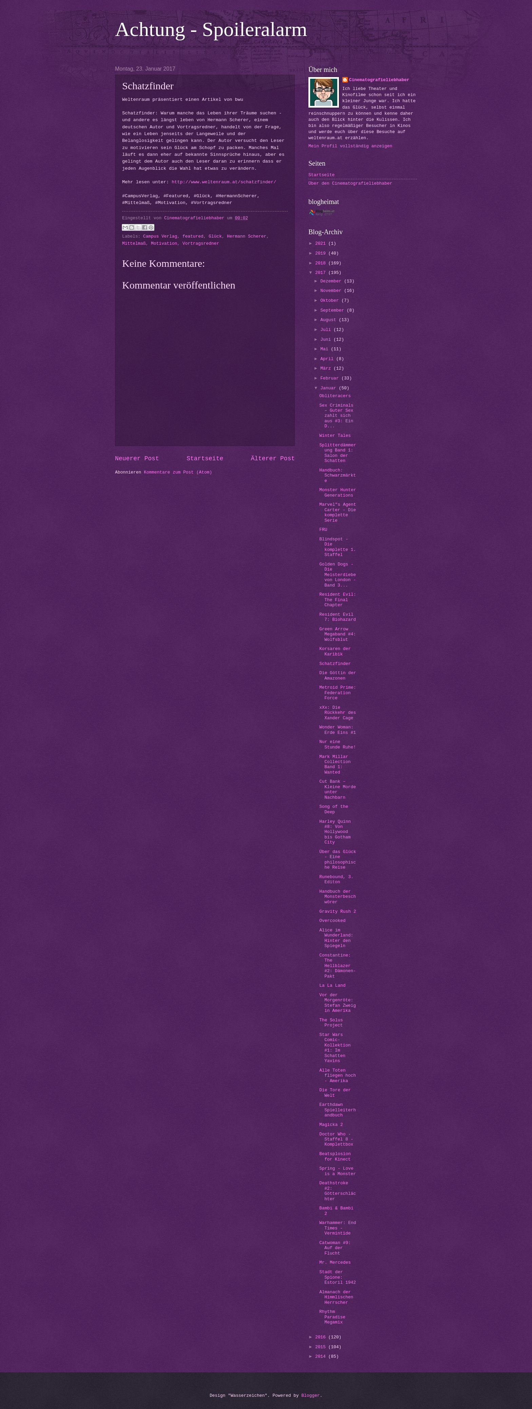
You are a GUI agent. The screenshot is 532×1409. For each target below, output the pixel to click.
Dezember (332, 281)
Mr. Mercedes (335, 1262)
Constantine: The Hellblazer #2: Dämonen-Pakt (337, 966)
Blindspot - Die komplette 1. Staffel (337, 547)
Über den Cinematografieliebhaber (350, 183)
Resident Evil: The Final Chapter (337, 600)
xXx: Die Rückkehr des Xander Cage (337, 713)
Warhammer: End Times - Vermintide (337, 1228)
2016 (321, 1337)
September (333, 310)
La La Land (332, 985)
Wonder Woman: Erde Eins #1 (337, 730)
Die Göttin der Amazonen (337, 675)
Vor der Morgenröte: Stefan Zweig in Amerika (337, 1003)
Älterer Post (273, 458)
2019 (321, 253)
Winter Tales (335, 435)
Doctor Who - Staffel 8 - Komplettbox (336, 1139)
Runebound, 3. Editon (336, 879)
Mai (325, 349)
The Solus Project (331, 1023)
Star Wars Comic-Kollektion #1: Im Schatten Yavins (334, 1047)
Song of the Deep (333, 809)
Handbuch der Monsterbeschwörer (337, 897)
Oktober (330, 300)
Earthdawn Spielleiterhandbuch (337, 1110)
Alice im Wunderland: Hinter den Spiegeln (336, 938)
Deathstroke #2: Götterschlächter (337, 1191)
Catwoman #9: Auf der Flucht (335, 1248)
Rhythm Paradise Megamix (332, 1317)
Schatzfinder (335, 663)
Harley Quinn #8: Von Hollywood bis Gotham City (335, 832)
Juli (327, 329)
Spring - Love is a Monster (337, 1171)
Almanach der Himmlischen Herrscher (336, 1297)
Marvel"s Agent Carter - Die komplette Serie (337, 512)
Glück (215, 236)
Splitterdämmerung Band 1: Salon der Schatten (337, 453)
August (329, 319)
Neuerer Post (137, 458)
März (327, 368)
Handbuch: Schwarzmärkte (337, 475)
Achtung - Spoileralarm (211, 29)
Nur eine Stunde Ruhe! (337, 744)
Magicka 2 (331, 1124)
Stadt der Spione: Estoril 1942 (337, 1277)
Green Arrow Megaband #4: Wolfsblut (337, 634)
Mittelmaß (134, 243)
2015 (321, 1347)
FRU (323, 529)
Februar (330, 378)
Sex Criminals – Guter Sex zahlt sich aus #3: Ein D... (336, 416)
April (328, 358)
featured (193, 236)
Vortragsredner (201, 243)
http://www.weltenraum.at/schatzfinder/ (224, 182)
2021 (321, 243)
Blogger (310, 1395)
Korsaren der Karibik (335, 651)
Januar (329, 388)
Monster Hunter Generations (337, 492)
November (332, 290)
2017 (321, 272)
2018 (321, 263)
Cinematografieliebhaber (379, 79)
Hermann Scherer (246, 236)
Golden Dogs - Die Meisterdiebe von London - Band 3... (337, 575)
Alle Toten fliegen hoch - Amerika (337, 1075)
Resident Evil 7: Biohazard (337, 617)
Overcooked (332, 920)
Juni (327, 339)
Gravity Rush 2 (337, 911)
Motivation (164, 243)
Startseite (205, 458)
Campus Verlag (160, 236)
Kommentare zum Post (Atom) (178, 472)
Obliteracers (335, 395)
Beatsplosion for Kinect (335, 1156)
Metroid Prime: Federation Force (337, 693)
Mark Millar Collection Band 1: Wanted (334, 764)
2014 (321, 1356)
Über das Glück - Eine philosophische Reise (337, 859)
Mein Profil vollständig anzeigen (350, 146)
